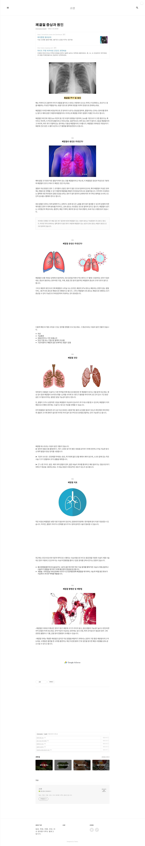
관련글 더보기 (105, 757)
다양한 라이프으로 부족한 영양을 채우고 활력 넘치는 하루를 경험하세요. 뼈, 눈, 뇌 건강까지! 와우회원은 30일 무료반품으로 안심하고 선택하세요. (72, 54)
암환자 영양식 (40, 747)
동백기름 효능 (40, 737)
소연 (40, 789)
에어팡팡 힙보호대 (44, 37)
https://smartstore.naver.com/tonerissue (49, 34)
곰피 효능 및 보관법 (42, 741)
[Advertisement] (72, 310)
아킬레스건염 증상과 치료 (43, 750)
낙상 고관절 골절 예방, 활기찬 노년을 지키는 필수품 (54, 40)
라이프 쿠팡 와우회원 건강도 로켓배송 (51, 51)
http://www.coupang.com (45, 48)
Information (40, 734)
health (45, 734)
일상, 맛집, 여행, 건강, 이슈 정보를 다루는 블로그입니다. (55, 795)
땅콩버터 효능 (40, 744)
